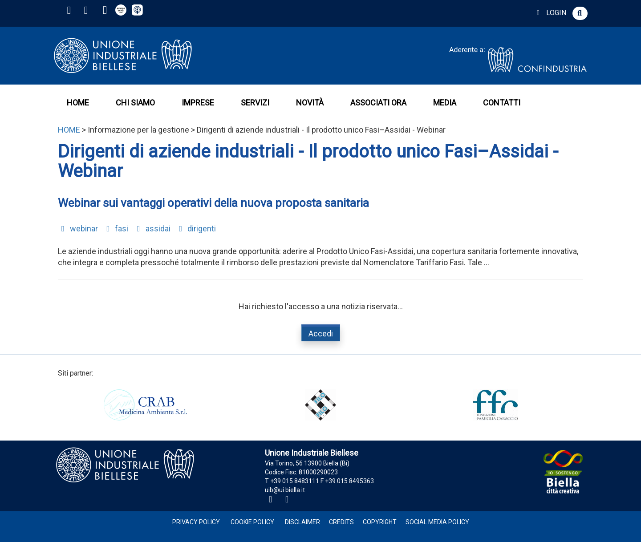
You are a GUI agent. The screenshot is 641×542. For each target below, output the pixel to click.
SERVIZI (255, 102)
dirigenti (196, 228)
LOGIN (550, 12)
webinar (78, 228)
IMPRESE (198, 102)
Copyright (380, 522)
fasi (116, 228)
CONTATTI (501, 102)
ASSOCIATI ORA (378, 102)
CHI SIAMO (135, 102)
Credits (341, 522)
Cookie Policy (252, 522)
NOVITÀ (310, 102)
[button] (580, 13)
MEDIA (444, 102)
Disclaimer (302, 522)
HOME (78, 102)
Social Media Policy (437, 522)
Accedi (320, 333)
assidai (152, 228)
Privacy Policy (196, 522)
